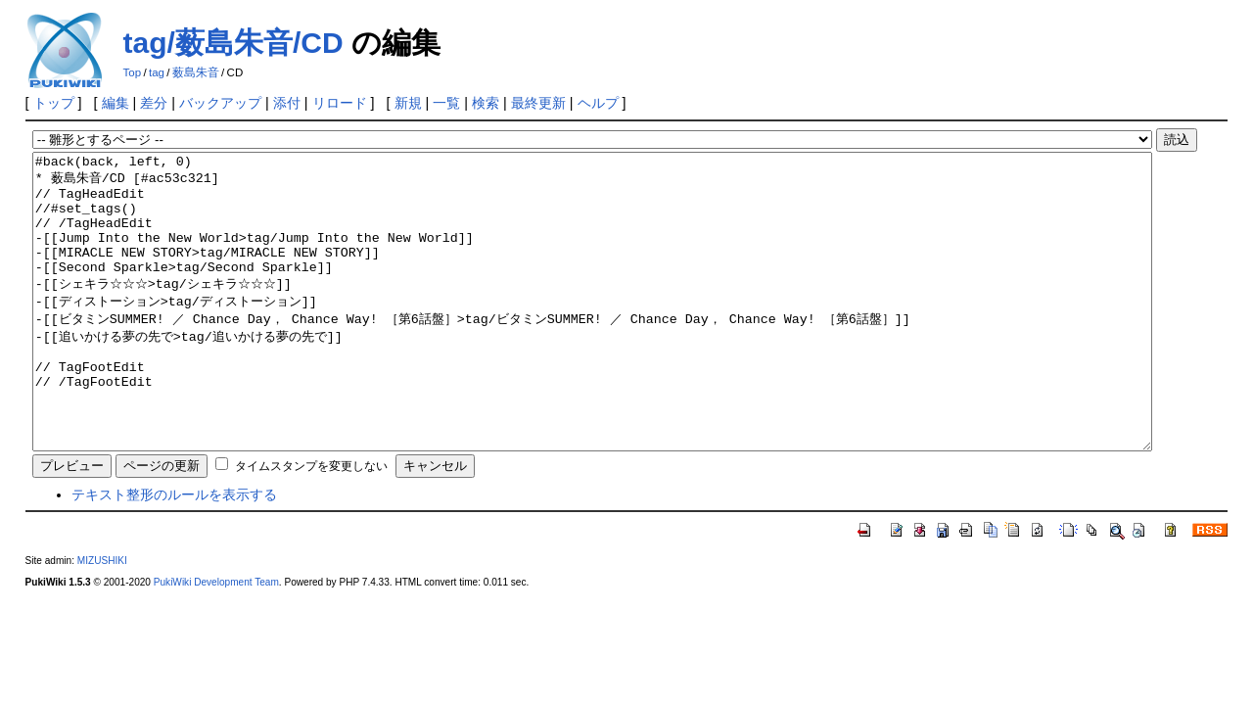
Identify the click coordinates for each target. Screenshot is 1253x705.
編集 (115, 103)
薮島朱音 (195, 72)
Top (132, 72)
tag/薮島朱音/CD (233, 42)
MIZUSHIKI (102, 619)
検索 (485, 103)
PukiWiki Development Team (216, 640)
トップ (53, 103)
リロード (339, 103)
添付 (287, 103)
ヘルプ (598, 103)
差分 (153, 103)
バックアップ (220, 103)
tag (156, 72)
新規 (408, 103)
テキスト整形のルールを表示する (174, 553)
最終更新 (538, 103)
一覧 (446, 103)
